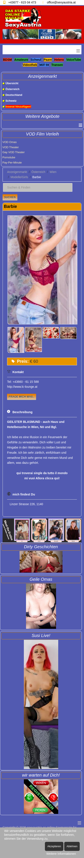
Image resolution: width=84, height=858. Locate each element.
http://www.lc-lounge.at (22, 386)
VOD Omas (9, 142)
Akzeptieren (54, 846)
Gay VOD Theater (13, 152)
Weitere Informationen (61, 853)
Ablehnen (72, 846)
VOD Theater (10, 147)
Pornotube (8, 157)
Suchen (10, 197)
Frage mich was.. (21, 396)
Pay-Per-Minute (12, 162)
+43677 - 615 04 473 (22, 2)
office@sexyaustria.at (61, 2)
